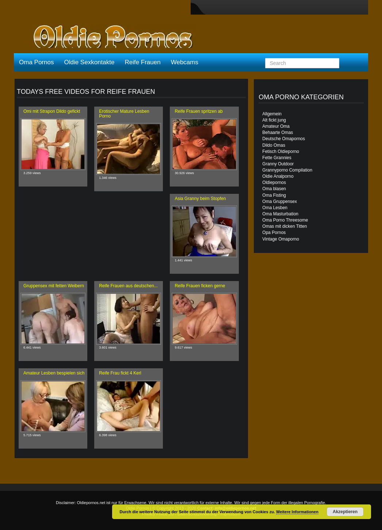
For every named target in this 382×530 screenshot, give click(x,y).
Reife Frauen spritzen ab (198, 111)
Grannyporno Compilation (287, 170)
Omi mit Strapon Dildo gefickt (51, 111)
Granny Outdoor (278, 163)
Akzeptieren (345, 511)
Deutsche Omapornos (283, 138)
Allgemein (272, 113)
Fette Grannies (276, 157)
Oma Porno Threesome (285, 220)
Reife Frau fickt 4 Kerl (120, 373)
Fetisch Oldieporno (280, 151)
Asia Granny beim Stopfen (200, 198)
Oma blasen (274, 188)
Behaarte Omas (277, 132)
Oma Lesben (274, 207)
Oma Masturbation (280, 213)
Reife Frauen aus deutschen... (128, 285)
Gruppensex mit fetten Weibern (53, 285)
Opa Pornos (274, 232)
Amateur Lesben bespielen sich (53, 373)
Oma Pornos (36, 62)
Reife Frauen (142, 62)
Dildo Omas (273, 145)
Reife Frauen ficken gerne (200, 285)
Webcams (184, 62)
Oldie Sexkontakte (89, 62)
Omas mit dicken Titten (284, 226)
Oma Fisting (274, 195)
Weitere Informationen (297, 512)
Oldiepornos (274, 182)
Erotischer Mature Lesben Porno (124, 114)
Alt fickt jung (274, 120)
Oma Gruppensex (279, 201)
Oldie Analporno (277, 176)
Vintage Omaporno (280, 239)
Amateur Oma (276, 126)
